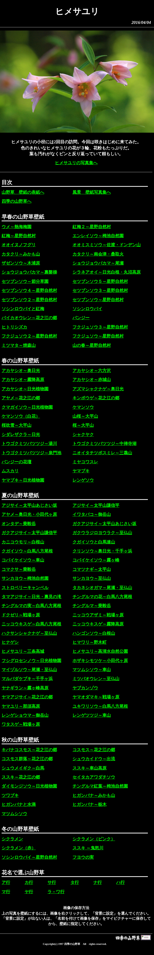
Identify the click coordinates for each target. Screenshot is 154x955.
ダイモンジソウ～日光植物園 (29, 786)
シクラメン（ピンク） (93, 839)
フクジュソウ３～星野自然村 (100, 327)
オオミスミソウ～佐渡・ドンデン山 (106, 245)
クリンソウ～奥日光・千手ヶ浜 (102, 551)
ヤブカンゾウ (85, 688)
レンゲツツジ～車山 (91, 715)
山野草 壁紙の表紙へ (23, 192)
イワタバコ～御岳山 (91, 514)
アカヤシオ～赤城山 (91, 379)
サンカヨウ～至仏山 (91, 578)
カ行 (29, 882)
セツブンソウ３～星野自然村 (100, 290)
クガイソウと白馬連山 (93, 542)
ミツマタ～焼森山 (19, 345)
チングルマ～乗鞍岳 (91, 605)
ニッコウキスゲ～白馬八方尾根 (31, 624)
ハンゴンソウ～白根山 (93, 633)
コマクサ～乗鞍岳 (19, 569)
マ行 (6, 891)
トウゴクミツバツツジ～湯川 (29, 443)
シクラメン (12, 839)
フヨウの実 (83, 857)
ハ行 (120, 882)
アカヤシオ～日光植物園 (25, 389)
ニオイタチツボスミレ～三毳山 (102, 453)
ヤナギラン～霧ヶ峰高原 (25, 688)
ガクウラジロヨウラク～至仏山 (102, 532)
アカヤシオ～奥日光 (21, 370)
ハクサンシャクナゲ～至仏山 (29, 633)
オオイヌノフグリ (19, 245)
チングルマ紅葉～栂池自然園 (100, 786)
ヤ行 (29, 891)
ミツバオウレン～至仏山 (95, 678)
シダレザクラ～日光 (21, 434)
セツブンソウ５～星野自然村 (100, 281)
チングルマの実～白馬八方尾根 (31, 605)
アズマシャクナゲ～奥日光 (98, 389)
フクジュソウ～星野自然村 (98, 336)
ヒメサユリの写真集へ (76, 163)
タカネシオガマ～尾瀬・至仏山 (102, 587)
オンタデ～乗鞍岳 (19, 523)
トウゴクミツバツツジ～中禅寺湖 (104, 443)
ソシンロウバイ (87, 308)
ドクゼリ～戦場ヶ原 (21, 615)
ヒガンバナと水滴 (19, 804)
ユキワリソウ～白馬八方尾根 (100, 706)
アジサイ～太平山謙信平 (95, 505)
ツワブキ (10, 795)
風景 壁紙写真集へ (91, 192)
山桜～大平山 (85, 416)
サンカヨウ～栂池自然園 (25, 578)
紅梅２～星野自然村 (91, 226)
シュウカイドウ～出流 (93, 759)
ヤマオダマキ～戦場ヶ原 (95, 697)
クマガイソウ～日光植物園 (27, 407)
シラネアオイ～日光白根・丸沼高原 (106, 272)
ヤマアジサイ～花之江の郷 (27, 697)
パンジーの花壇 (16, 462)
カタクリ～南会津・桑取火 (98, 254)
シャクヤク (83, 434)
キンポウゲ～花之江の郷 (95, 398)
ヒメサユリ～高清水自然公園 (100, 651)
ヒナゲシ (10, 642)
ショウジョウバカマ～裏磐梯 (29, 272)
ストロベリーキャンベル (25, 587)
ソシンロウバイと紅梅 (23, 308)
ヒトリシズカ (14, 327)
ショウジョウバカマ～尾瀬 (98, 263)
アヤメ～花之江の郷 (21, 398)
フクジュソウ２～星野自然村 (29, 336)
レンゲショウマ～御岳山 (25, 715)
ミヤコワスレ (85, 462)
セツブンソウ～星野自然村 (98, 299)
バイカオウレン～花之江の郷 (29, 318)
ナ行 (97, 882)
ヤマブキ (81, 471)
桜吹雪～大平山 (16, 425)
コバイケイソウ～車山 (23, 560)
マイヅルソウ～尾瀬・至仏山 (29, 669)
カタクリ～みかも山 (21, 254)
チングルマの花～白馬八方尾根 (102, 596)
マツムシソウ (14, 813)
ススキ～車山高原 (89, 768)
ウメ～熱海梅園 (16, 226)
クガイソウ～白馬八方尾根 (27, 551)
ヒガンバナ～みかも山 (93, 795)
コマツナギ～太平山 (91, 569)
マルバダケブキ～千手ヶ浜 (27, 678)
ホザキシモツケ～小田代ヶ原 (100, 660)
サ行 (51, 882)
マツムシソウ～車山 (91, 669)
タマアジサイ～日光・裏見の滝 (31, 596)
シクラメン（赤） (19, 848)
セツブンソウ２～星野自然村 (29, 299)
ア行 (6, 882)
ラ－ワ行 (55, 891)
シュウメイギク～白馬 (23, 768)
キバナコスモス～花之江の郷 (29, 749)
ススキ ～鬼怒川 (87, 848)
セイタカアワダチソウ (93, 777)
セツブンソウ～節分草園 (25, 281)
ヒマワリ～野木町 (89, 642)
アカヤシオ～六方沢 (91, 370)
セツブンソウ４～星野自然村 (29, 290)
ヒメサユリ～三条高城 (23, 651)
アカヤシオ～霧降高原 (23, 379)
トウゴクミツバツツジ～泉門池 (31, 453)
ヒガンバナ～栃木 (89, 804)
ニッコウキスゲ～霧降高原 (98, 624)
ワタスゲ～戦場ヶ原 (21, 724)
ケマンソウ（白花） (21, 416)
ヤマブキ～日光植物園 (23, 480)
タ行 (74, 882)
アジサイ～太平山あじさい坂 (29, 505)
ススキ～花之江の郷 (21, 777)
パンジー (81, 318)
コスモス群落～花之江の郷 (27, 759)
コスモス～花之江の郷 (93, 749)
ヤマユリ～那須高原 (21, 706)
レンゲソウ (83, 480)
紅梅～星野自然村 (19, 236)
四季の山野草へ (16, 201)
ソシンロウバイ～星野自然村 (29, 857)
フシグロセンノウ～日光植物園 (31, 660)
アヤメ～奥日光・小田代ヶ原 (29, 514)
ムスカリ (10, 471)
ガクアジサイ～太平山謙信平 (29, 532)
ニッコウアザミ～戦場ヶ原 (98, 615)
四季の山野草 (72, 944)
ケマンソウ (83, 407)
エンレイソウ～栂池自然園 (98, 236)
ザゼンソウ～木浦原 (21, 263)
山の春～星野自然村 (91, 345)
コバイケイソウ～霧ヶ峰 (95, 560)
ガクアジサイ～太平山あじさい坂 (104, 523)
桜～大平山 (83, 425)
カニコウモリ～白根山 (23, 542)
